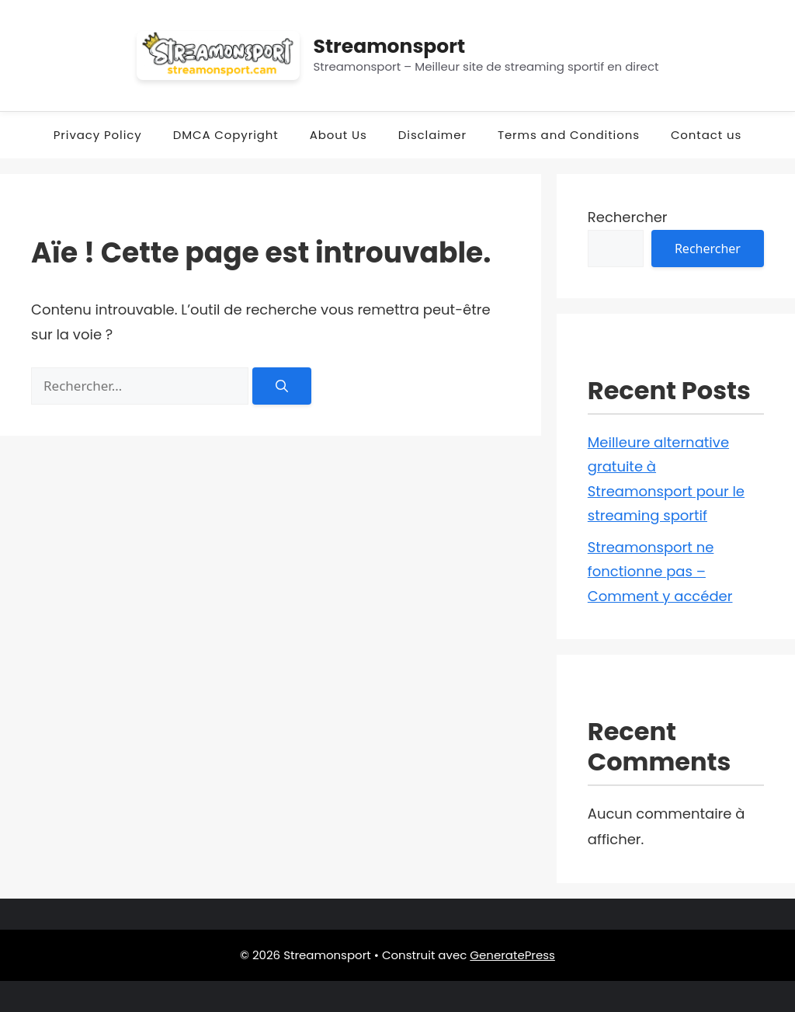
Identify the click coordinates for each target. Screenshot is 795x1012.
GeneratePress (512, 955)
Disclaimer (432, 135)
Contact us (706, 135)
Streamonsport (390, 46)
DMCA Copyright (226, 135)
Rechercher (628, 217)
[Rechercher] (281, 386)
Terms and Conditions (569, 135)
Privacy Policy (98, 135)
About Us (338, 135)
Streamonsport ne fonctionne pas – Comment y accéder (660, 571)
